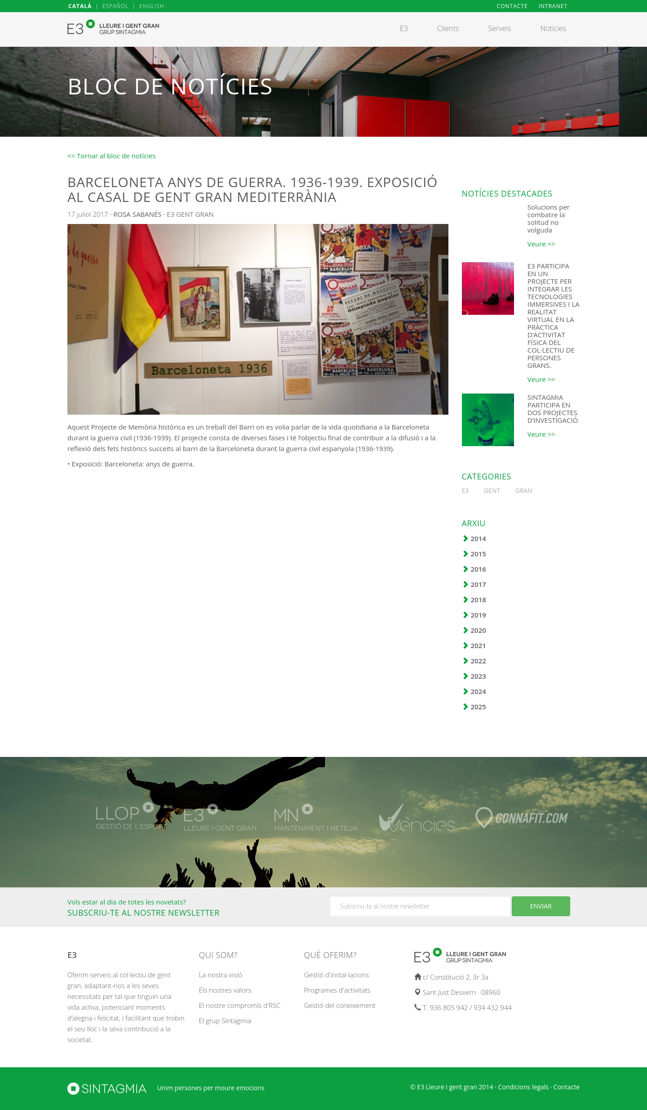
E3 (170, 214)
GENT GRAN (195, 214)
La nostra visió (220, 974)
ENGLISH (151, 6)
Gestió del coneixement (340, 1005)
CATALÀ (80, 6)
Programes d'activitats (337, 989)
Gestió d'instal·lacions (336, 974)
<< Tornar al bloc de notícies (111, 155)
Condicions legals (523, 1087)
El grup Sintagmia (225, 1020)
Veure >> (541, 243)
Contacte (567, 1087)
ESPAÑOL (115, 6)
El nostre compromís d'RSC (240, 1005)
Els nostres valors (225, 989)
